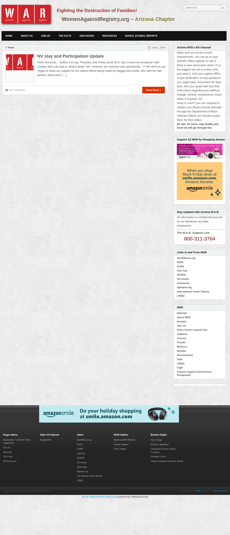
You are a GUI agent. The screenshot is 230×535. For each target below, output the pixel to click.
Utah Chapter (120, 449)
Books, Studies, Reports (141, 36)
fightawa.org (184, 287)
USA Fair (182, 270)
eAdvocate (183, 283)
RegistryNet (45, 440)
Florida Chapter (121, 444)
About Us (27, 36)
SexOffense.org (186, 258)
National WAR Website (124, 440)
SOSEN (181, 274)
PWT (198, 491)
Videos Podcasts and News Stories (167, 461)
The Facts (65, 36)
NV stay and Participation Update (70, 56)
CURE (180, 266)
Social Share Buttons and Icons (99, 496)
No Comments (17, 90)
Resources (109, 36)
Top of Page (156, 440)
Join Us (45, 36)
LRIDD (180, 295)
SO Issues (183, 278)
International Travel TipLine (193, 291)
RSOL (180, 262)
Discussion (87, 36)
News (11, 47)
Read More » (153, 90)
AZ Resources (10, 461)
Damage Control (158, 456)
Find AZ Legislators (160, 444)
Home (8, 36)
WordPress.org (220, 491)
